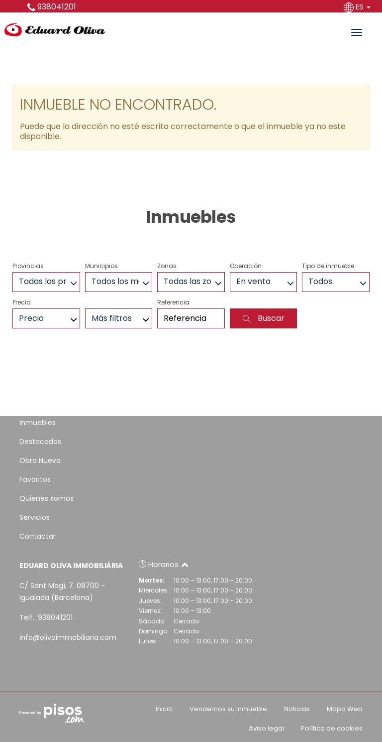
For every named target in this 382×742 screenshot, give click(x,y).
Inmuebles (37, 423)
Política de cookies (332, 728)
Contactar (37, 536)
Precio (21, 302)
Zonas (167, 266)
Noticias (297, 709)
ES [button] (358, 6)
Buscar (264, 318)
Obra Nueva (40, 460)
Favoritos (35, 479)
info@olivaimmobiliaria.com (67, 637)
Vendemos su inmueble (228, 709)
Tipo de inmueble (328, 266)
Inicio (164, 709)
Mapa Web (345, 709)
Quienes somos (46, 498)
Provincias (28, 266)
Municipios (101, 266)
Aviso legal (266, 728)
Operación (246, 266)
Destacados (40, 441)
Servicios (34, 517)
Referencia (173, 302)
